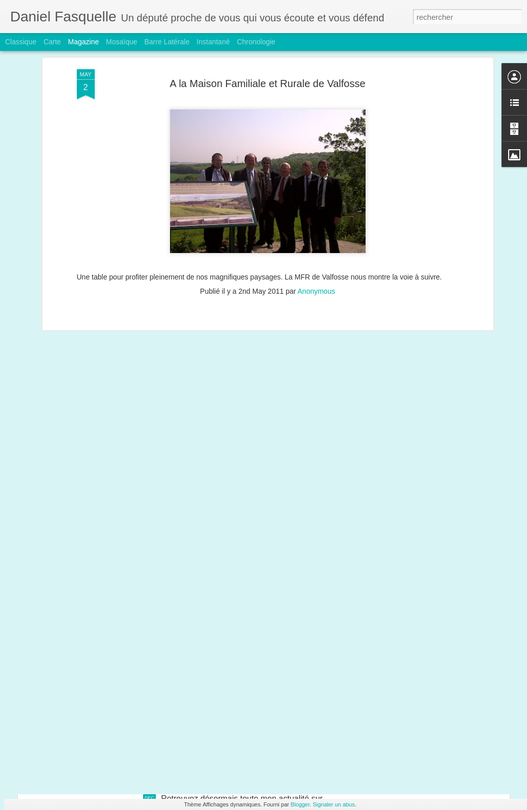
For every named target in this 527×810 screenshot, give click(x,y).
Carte (52, 42)
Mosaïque (121, 42)
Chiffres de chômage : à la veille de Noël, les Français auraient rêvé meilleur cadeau (199, 657)
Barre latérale (166, 42)
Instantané (213, 42)
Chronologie (256, 42)
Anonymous (316, 179)
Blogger (300, 804)
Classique (20, 42)
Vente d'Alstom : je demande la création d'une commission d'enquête (171, 727)
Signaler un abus (334, 804)
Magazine (83, 42)
